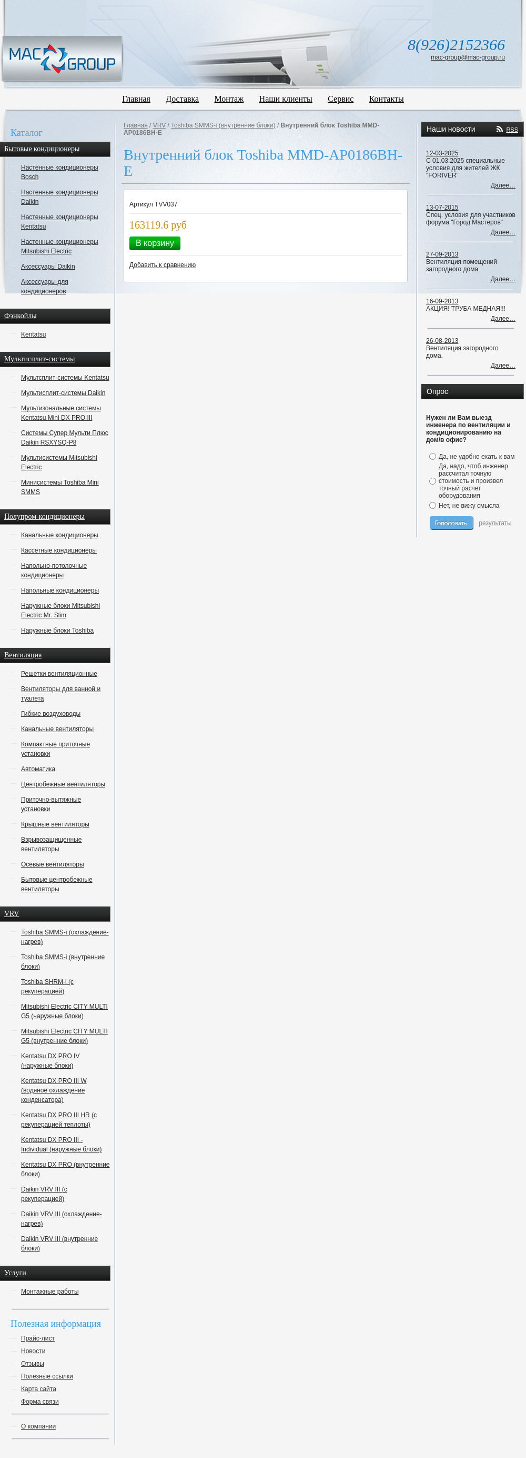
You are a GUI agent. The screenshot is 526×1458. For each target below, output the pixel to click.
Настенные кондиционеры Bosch (59, 172)
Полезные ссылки (47, 1376)
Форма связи (40, 1401)
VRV (159, 125)
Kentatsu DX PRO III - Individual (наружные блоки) (61, 1144)
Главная (136, 98)
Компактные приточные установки (55, 749)
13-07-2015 (442, 207)
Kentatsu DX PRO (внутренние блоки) (65, 1169)
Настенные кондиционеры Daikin (59, 197)
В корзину (155, 243)
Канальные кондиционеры (59, 535)
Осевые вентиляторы (52, 864)
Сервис (340, 98)
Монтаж (229, 98)
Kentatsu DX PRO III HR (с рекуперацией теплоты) (59, 1119)
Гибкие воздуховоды (50, 713)
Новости (33, 1351)
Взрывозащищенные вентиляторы (51, 844)
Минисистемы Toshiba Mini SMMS (60, 487)
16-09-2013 (442, 301)
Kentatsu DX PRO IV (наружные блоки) (50, 1060)
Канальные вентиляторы (57, 729)
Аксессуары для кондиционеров (44, 286)
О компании (38, 1426)
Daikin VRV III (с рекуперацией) (44, 1194)
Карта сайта (38, 1389)
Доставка (182, 98)
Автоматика (38, 769)
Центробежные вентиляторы (63, 784)
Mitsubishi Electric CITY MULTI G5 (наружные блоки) (64, 1011)
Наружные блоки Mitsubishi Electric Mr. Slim (60, 610)
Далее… (503, 185)
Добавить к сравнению (162, 265)
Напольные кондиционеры (60, 590)
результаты (495, 523)
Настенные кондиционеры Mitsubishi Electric (59, 246)
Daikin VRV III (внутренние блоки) (59, 1243)
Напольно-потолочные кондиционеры (54, 570)
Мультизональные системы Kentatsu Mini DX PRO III (61, 413)
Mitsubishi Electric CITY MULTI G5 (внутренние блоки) (64, 1036)
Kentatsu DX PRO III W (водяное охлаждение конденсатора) (54, 1090)
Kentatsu (33, 334)
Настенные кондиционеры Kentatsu (59, 221)
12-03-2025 (442, 153)
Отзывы (32, 1363)
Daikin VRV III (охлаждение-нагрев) (61, 1218)
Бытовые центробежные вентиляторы (57, 884)
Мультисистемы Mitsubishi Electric (59, 462)
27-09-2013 (442, 254)
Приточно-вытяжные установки (51, 804)
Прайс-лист (38, 1338)
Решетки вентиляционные (59, 673)
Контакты (386, 98)
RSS (512, 129)
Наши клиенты (285, 98)
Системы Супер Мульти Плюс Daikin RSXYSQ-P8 (64, 437)
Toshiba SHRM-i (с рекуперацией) (47, 986)
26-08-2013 (442, 340)
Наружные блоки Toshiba (57, 630)
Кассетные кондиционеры (59, 550)
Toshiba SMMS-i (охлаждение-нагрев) (65, 937)
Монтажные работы (50, 1291)
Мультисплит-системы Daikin (63, 393)
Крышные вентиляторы (55, 824)
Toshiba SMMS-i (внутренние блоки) (63, 961)
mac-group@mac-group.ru (468, 57)
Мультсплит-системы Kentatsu (65, 377)
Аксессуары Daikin (48, 266)
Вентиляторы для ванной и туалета (60, 693)
